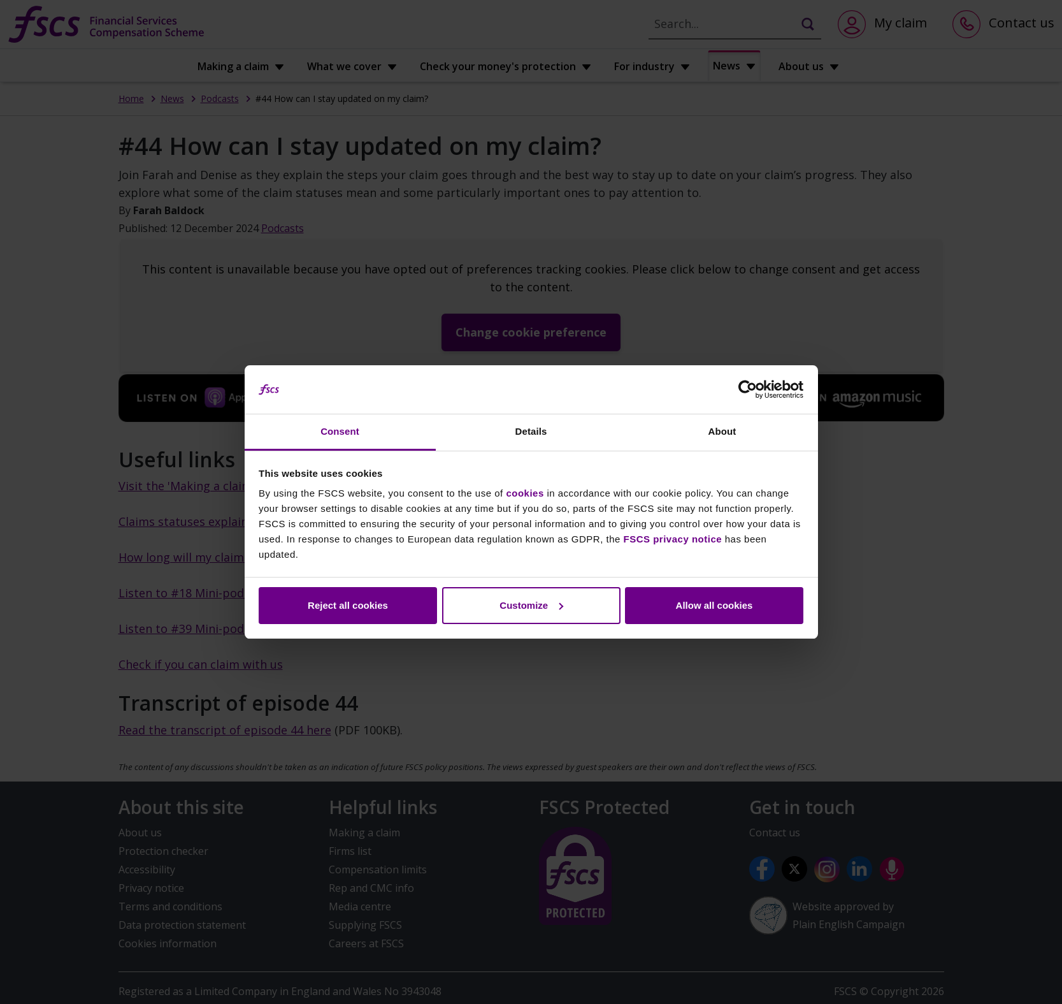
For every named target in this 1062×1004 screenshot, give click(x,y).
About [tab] (722, 431)
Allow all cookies (714, 605)
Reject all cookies (348, 605)
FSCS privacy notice (673, 539)
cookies (524, 493)
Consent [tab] (339, 431)
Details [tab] (531, 431)
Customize (531, 605)
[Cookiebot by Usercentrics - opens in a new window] (747, 389)
